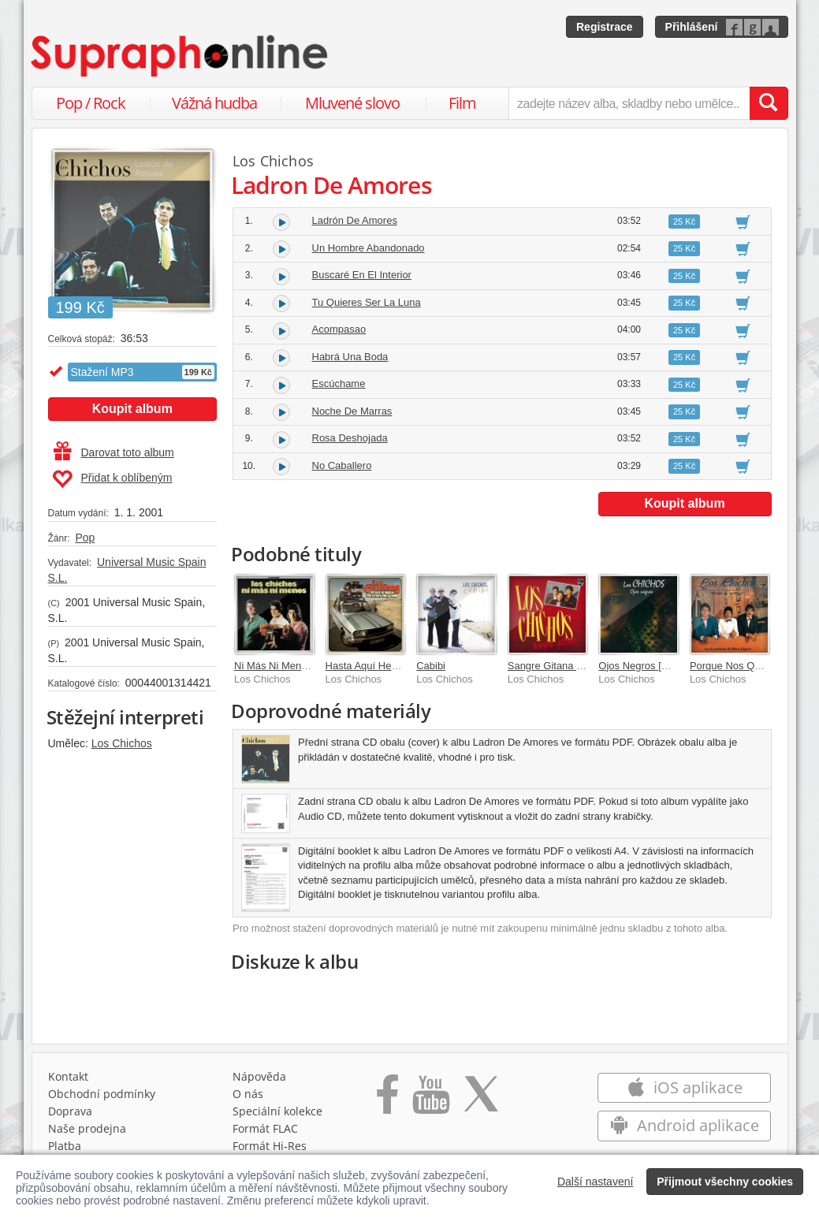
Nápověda (259, 1076)
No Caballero (342, 465)
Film (462, 103)
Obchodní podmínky (101, 1093)
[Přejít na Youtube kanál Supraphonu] (430, 1099)
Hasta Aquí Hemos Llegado (388, 666)
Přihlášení (691, 26)
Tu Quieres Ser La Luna (366, 302)
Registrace (604, 26)
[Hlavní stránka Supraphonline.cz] (180, 56)
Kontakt (68, 1076)
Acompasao (339, 329)
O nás (248, 1093)
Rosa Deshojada (350, 438)
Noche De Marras (352, 411)
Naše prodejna (87, 1128)
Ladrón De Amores (354, 220)
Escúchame (339, 383)
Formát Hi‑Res (270, 1145)
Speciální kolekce (277, 1111)
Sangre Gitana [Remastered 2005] (586, 666)
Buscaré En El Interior (361, 275)
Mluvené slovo (352, 103)
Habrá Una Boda (350, 357)
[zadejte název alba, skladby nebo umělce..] (628, 103)
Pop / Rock (90, 103)
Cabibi (430, 666)
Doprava (70, 1111)
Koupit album (132, 408)
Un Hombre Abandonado (368, 248)
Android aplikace (684, 1125)
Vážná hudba (214, 103)
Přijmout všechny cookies (725, 1181)
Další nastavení (595, 1181)
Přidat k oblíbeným (112, 479)
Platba (64, 1145)
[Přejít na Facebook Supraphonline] (387, 1099)
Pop (85, 537)
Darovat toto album (114, 452)
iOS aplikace (685, 1087)
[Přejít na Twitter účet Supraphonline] (481, 1099)
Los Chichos (121, 743)
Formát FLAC (265, 1128)
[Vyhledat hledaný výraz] (768, 103)
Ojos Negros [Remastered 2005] (671, 666)
